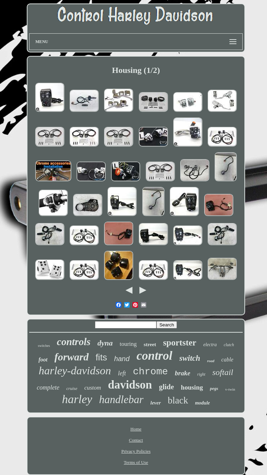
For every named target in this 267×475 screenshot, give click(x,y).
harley (77, 399)
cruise (72, 388)
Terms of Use (136, 462)
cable (227, 359)
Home (135, 429)
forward (72, 356)
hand (122, 358)
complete (48, 387)
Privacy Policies (136, 451)
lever (156, 403)
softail (222, 372)
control (154, 355)
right (201, 374)
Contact (136, 440)
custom (92, 387)
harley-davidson (75, 370)
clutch (229, 344)
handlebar (121, 399)
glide (166, 387)
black (178, 400)
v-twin (230, 389)
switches (44, 346)
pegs (214, 388)
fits (101, 357)
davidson (130, 384)
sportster (179, 342)
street (150, 344)
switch (189, 358)
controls (74, 341)
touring (128, 344)
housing (192, 387)
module (202, 403)
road (211, 361)
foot (43, 359)
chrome (150, 371)
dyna (105, 343)
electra (210, 344)
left (122, 373)
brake (182, 373)
